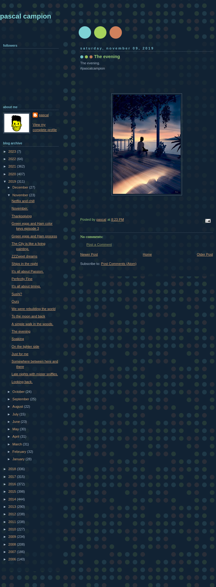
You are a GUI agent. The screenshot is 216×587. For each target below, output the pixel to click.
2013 (12, 506)
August (18, 406)
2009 (12, 536)
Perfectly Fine (22, 279)
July (15, 414)
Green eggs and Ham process (34, 236)
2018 (12, 469)
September (21, 399)
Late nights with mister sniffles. (35, 374)
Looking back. (22, 382)
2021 (12, 166)
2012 (12, 514)
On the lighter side (25, 346)
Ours (15, 301)
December (20, 187)
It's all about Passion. (28, 271)
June (16, 421)
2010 (12, 529)
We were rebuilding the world (34, 309)
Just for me (20, 354)
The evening (21, 331)
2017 (12, 477)
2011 (12, 522)
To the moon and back (28, 316)
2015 (12, 491)
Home (147, 254)
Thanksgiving (22, 216)
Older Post (205, 254)
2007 (12, 552)
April (16, 436)
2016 (12, 484)
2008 (12, 544)
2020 (12, 174)
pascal (44, 115)
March (17, 444)
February (19, 451)
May (16, 429)
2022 (12, 159)
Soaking (18, 339)
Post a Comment (99, 244)
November (20, 195)
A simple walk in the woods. (32, 324)
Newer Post (89, 254)
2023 (12, 151)
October (18, 391)
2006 (12, 559)
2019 (12, 181)
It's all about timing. (26, 286)
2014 (12, 499)
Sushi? (17, 294)
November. (20, 208)
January (18, 459)
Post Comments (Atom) (119, 264)
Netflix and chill (23, 201)
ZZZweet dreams (24, 256)
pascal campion (25, 16)
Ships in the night (25, 264)
